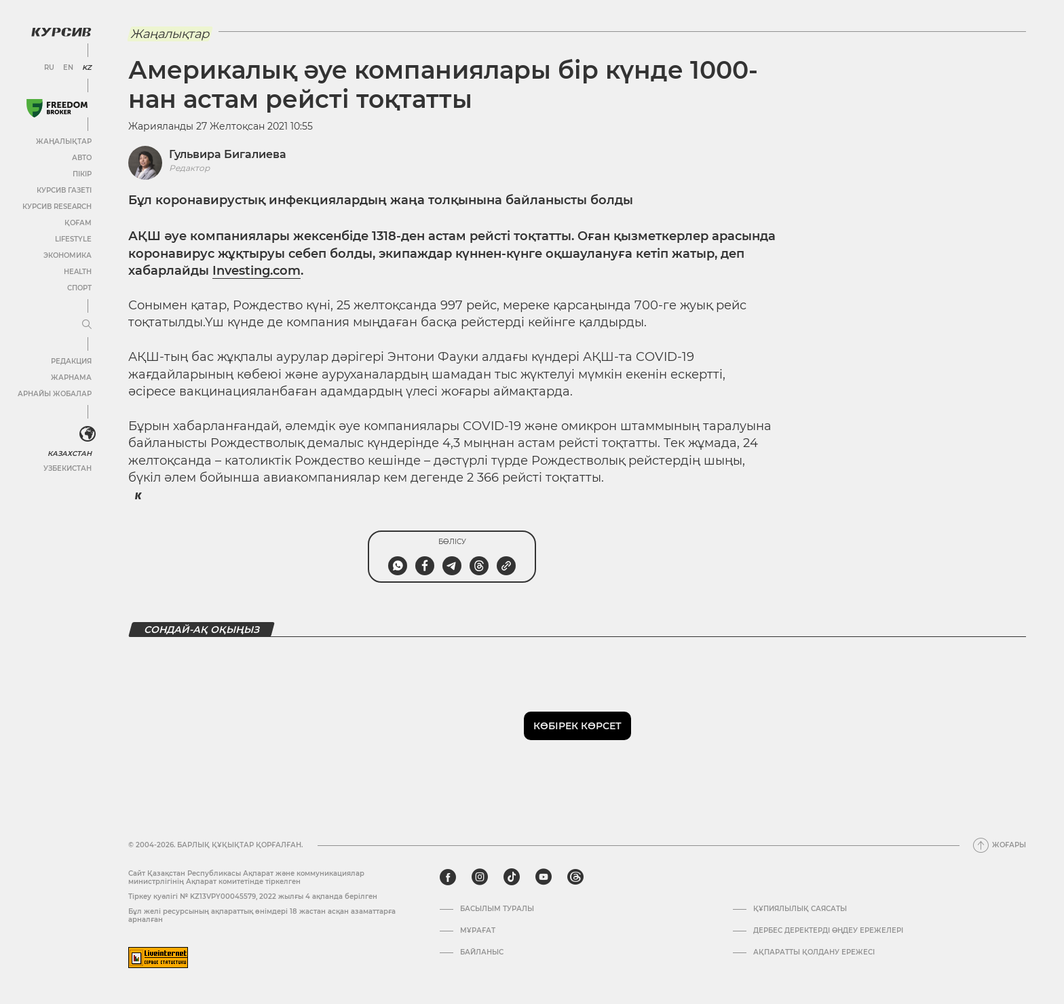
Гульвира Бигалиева (227, 154)
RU (49, 68)
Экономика (67, 255)
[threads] (575, 877)
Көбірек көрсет (577, 726)
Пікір (82, 174)
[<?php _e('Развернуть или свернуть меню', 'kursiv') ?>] (87, 434)
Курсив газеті (64, 190)
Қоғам (78, 222)
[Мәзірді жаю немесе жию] (87, 325)
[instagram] (480, 877)
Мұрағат (477, 931)
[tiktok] (512, 877)
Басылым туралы (497, 909)
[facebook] (448, 877)
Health (78, 271)
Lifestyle (73, 239)
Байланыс (482, 952)
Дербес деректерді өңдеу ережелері (828, 931)
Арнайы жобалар (55, 393)
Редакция (71, 361)
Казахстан (70, 453)
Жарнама (71, 377)
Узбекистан (67, 468)
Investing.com (256, 270)
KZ (87, 68)
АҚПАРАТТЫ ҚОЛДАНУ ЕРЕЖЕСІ (814, 952)
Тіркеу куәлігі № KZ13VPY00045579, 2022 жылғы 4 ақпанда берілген (252, 896)
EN (68, 68)
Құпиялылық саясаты (800, 909)
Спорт (79, 288)
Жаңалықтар (64, 141)
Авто (82, 157)
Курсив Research (57, 206)
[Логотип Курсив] (61, 32)
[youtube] (543, 877)
